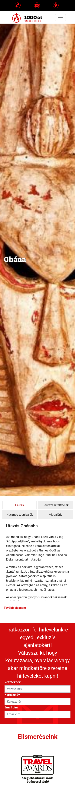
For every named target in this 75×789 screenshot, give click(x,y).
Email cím (11, 707)
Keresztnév (12, 695)
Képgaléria (55, 514)
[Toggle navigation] (60, 17)
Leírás (19, 505)
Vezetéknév (13, 682)
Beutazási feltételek (56, 505)
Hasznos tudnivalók (19, 514)
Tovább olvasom (15, 608)
